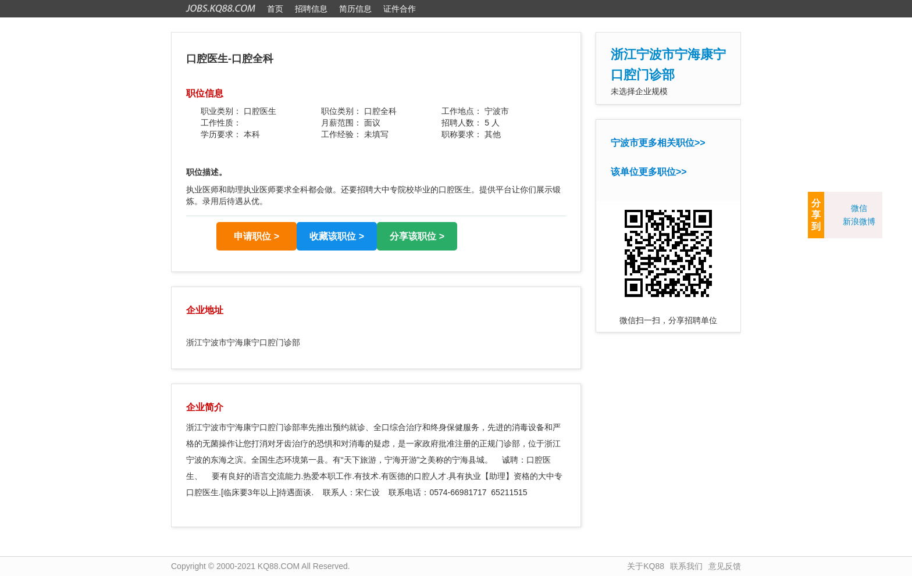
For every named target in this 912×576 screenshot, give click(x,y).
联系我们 (686, 566)
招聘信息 (311, 8)
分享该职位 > (417, 236)
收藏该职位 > (336, 236)
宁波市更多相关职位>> (658, 143)
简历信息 (355, 8)
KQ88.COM (279, 566)
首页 (275, 8)
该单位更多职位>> (649, 172)
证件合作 (399, 8)
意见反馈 (724, 566)
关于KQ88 (645, 566)
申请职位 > (256, 236)
